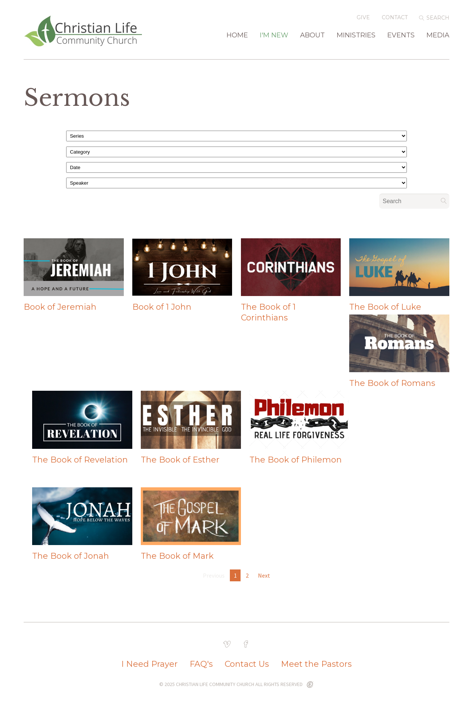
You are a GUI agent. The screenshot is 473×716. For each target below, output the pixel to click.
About (312, 35)
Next (264, 575)
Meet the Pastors (316, 664)
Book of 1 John (161, 307)
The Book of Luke (385, 307)
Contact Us (247, 664)
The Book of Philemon (295, 460)
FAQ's (201, 664)
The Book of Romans (392, 383)
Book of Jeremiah (60, 307)
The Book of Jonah (70, 556)
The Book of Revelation (80, 460)
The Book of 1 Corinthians (268, 312)
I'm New (274, 35)
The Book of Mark (177, 556)
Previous (214, 575)
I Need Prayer (149, 664)
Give (363, 17)
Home (237, 35)
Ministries (356, 35)
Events (401, 35)
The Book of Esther (180, 460)
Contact (395, 17)
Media (437, 35)
